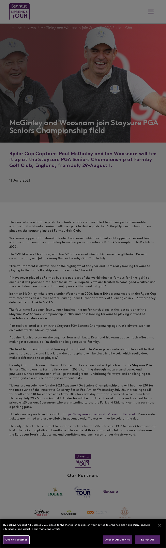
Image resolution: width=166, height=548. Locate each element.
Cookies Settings (16, 539)
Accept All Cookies (117, 539)
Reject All (147, 539)
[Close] (159, 525)
